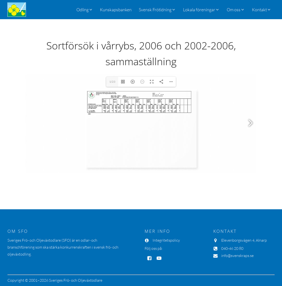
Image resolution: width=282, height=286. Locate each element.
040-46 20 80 (232, 248)
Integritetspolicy (166, 240)
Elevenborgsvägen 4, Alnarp (244, 240)
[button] (157, 10)
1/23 (112, 81)
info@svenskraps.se (237, 255)
